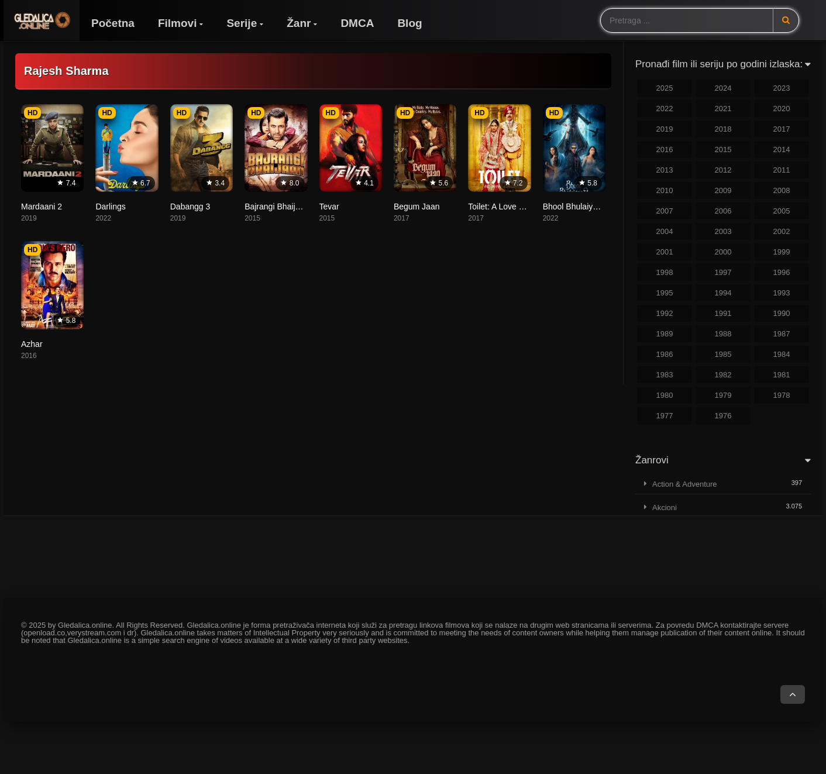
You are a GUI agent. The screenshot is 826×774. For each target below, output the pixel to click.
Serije (241, 23)
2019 (664, 129)
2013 (664, 170)
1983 (664, 374)
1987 (781, 333)
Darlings (110, 206)
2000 (723, 251)
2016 (664, 149)
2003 (723, 231)
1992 (664, 313)
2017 (781, 129)
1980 (664, 395)
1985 (723, 354)
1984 (781, 354)
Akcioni (664, 507)
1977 (664, 415)
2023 (781, 88)
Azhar (32, 344)
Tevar (329, 206)
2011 (781, 170)
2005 (781, 211)
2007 (664, 211)
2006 (723, 211)
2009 (723, 190)
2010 (664, 190)
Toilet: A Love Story (503, 206)
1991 (723, 313)
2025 (664, 88)
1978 (781, 395)
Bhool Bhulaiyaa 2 (576, 206)
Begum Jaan (417, 206)
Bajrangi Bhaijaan (277, 206)
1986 (664, 354)
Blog (409, 23)
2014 (781, 149)
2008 (781, 190)
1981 (781, 374)
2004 (664, 231)
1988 (723, 333)
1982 (723, 374)
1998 (664, 272)
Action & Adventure (684, 484)
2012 (723, 170)
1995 (664, 292)
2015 (723, 149)
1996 (781, 272)
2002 (781, 231)
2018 (723, 129)
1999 (781, 251)
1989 (664, 333)
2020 (781, 108)
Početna (113, 23)
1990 (781, 313)
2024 (723, 88)
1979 (723, 395)
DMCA (357, 23)
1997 (723, 272)
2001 (664, 251)
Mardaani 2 (41, 206)
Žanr (299, 23)
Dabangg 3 (190, 206)
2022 (664, 108)
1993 (781, 292)
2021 (723, 108)
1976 (723, 415)
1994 (723, 292)
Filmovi (177, 23)
